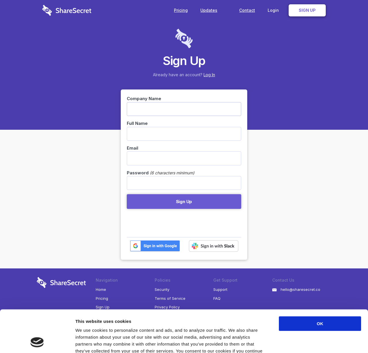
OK (320, 284)
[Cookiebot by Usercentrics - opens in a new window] (37, 341)
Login (273, 10)
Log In (209, 74)
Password (138, 172)
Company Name (144, 98)
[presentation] (170, 223)
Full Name (137, 123)
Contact (247, 10)
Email (132, 148)
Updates (213, 10)
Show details (301, 341)
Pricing (181, 10)
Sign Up (307, 10)
